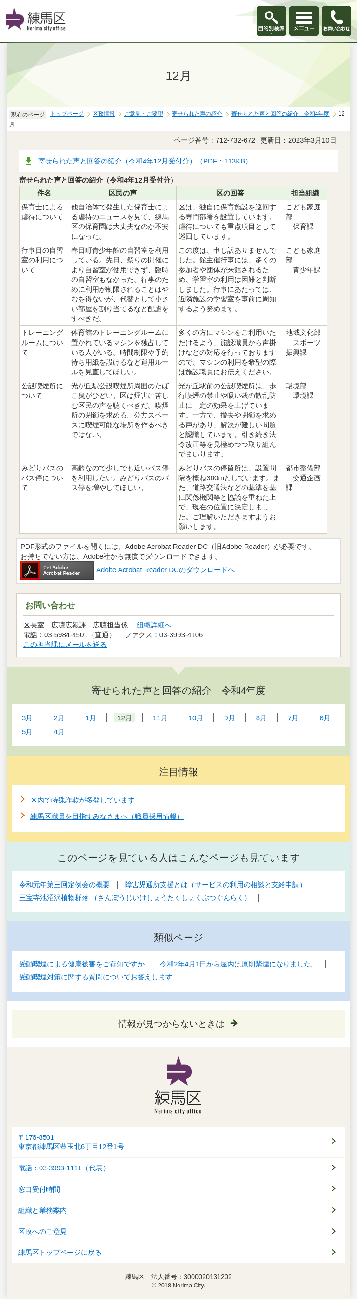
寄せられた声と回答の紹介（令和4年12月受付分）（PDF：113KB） (145, 161)
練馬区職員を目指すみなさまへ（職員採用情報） (107, 816)
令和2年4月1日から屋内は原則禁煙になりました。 (239, 964)
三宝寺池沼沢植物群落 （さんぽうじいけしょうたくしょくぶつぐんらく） (135, 897)
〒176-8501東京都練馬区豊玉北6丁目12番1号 (71, 1142)
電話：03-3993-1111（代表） (64, 1168)
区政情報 (104, 114)
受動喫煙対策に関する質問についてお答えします (95, 977)
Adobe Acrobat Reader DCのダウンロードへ (127, 570)
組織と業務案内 (42, 1210)
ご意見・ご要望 (143, 114)
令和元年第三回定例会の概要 (64, 884)
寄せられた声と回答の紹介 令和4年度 (280, 114)
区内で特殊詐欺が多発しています (82, 800)
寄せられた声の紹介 (197, 114)
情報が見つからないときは (172, 1024)
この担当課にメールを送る (65, 644)
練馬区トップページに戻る (60, 1252)
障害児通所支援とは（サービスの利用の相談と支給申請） (215, 884)
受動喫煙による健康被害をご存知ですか (82, 964)
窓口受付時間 (39, 1189)
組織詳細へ (154, 625)
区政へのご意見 (42, 1231)
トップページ (67, 114)
